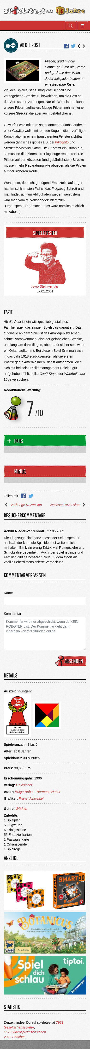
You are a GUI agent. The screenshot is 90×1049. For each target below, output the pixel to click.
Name (8, 593)
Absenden (71, 660)
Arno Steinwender (45, 286)
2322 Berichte (14, 1037)
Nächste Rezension (68, 504)
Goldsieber (24, 785)
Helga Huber (24, 792)
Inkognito (62, 142)
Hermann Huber (48, 792)
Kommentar (12, 614)
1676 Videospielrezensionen (25, 1032)
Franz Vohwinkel (31, 798)
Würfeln (21, 809)
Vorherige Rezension (23, 504)
